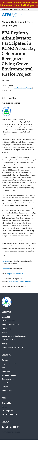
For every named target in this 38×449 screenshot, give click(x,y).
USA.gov (5, 387)
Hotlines (5, 407)
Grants (4, 332)
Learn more (6, 261)
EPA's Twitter (7, 427)
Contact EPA (6, 403)
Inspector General (8, 364)
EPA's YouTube (10, 427)
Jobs (3, 368)
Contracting (6, 329)
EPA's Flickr (14, 427)
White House (7, 390)
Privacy (4, 344)
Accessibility (6, 317)
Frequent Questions (9, 414)
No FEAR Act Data (8, 340)
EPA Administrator (9, 321)
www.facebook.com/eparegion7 (20, 281)
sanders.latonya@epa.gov (23, 88)
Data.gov (5, 360)
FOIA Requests (7, 411)
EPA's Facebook (3, 427)
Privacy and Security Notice (12, 347)
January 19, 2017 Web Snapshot (14, 336)
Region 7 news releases (15, 274)
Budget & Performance (10, 325)
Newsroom (6, 371)
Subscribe (5, 383)
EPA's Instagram (18, 427)
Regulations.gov (8, 379)
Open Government (9, 375)
